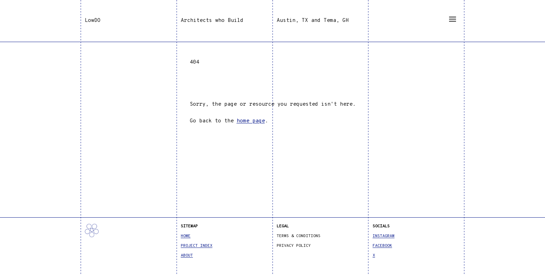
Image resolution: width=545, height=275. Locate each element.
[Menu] (452, 19)
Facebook (382, 246)
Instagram (383, 236)
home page (251, 121)
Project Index (196, 246)
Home (185, 236)
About (187, 255)
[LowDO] (128, 237)
